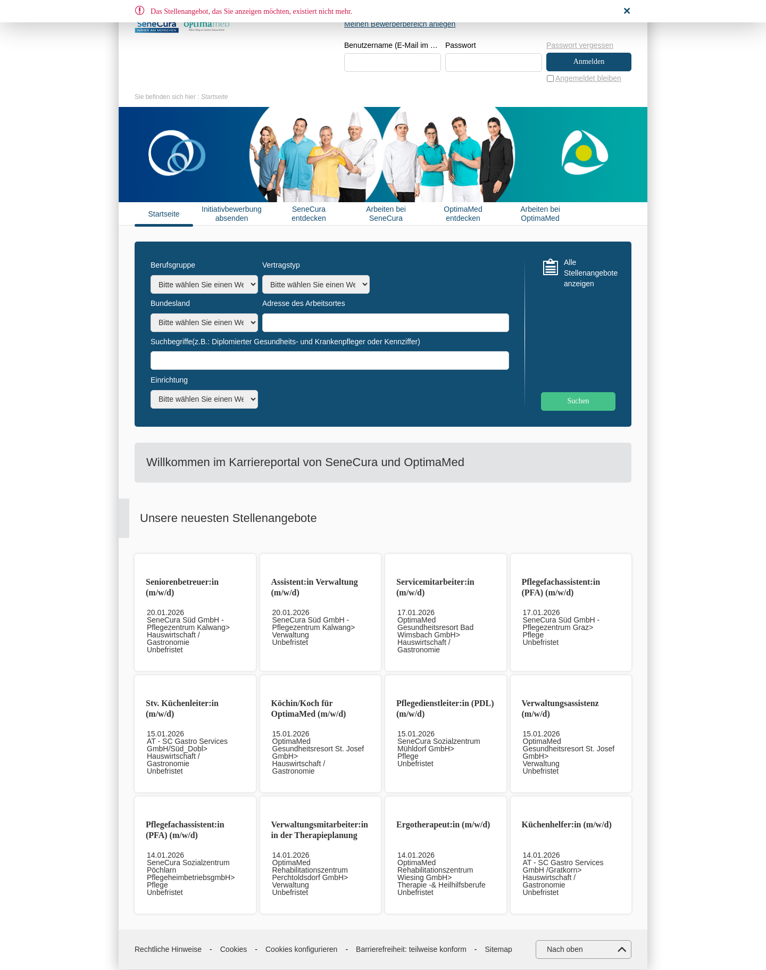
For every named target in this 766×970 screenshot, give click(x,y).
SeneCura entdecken (309, 214)
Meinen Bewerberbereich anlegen (399, 24)
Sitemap (498, 949)
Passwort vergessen (579, 45)
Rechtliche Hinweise (168, 949)
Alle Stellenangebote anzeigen (589, 273)
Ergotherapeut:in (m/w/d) (443, 825)
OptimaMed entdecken (463, 214)
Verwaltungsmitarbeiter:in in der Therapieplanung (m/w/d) (320, 835)
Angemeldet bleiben (588, 78)
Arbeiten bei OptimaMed (540, 214)
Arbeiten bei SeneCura (386, 214)
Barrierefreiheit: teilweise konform (411, 949)
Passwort (460, 46)
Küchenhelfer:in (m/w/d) (567, 825)
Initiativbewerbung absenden (232, 214)
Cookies (233, 949)
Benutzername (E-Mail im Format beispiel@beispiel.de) (392, 46)
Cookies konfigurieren (301, 949)
